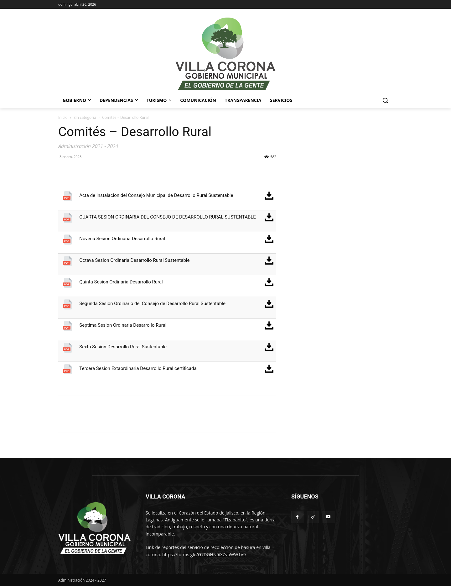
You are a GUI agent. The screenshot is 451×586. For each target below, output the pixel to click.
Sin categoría (85, 117)
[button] (385, 100)
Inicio (63, 117)
